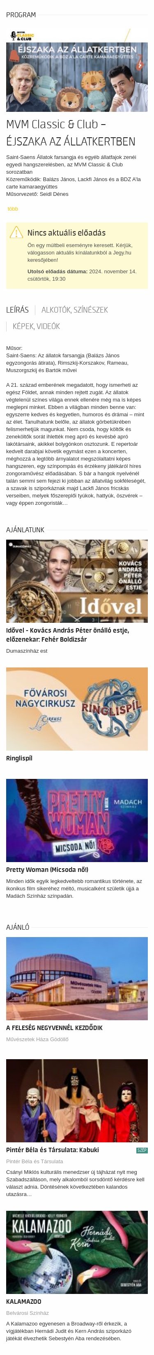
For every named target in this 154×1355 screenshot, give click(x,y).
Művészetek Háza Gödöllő (37, 1039)
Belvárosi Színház (27, 1313)
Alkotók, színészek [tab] (74, 310)
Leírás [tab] (17, 310)
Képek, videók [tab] (36, 326)
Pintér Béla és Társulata (34, 1161)
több (13, 209)
